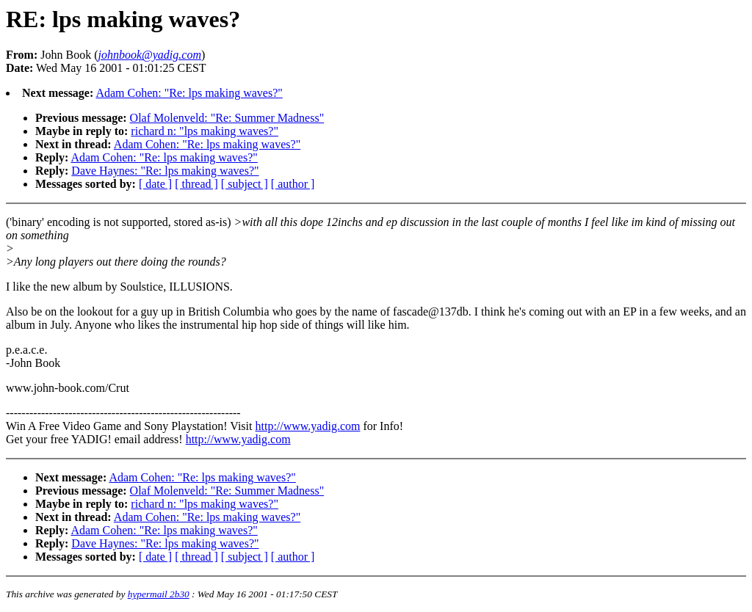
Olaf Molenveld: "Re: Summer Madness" (227, 118)
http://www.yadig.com (307, 426)
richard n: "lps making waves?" (204, 131)
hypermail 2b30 (158, 594)
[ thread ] (196, 184)
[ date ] (155, 184)
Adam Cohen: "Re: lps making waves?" (188, 93)
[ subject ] (244, 184)
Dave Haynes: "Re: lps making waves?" (164, 170)
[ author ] (293, 184)
